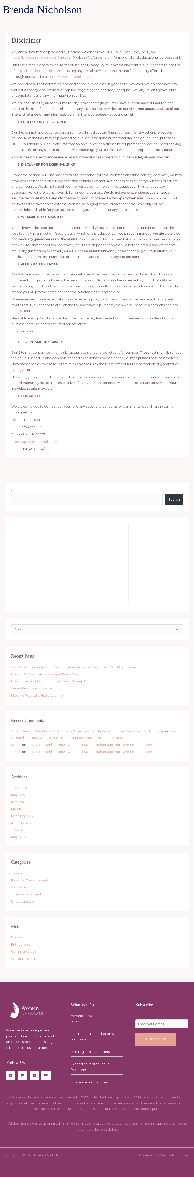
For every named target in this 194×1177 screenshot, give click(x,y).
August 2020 (21, 823)
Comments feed (24, 951)
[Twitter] (22, 1075)
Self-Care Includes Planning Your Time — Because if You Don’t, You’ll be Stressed (75, 667)
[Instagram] (34, 1075)
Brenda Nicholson (42, 9)
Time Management (26, 894)
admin (16, 745)
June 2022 (19, 788)
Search (17, 491)
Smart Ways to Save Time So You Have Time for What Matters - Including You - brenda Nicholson (87, 731)
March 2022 (20, 809)
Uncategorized (23, 901)
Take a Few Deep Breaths (31, 688)
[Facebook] (10, 1075)
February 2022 (22, 816)
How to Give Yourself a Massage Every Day (44, 674)
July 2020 (18, 830)
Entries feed (20, 944)
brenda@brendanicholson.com (36, 442)
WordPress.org (23, 958)
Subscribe (156, 1039)
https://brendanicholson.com (34, 57)
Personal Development (29, 880)
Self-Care (18, 887)
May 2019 (18, 837)
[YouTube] (46, 1075)
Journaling (19, 873)
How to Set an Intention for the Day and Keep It (48, 681)
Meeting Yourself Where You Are (37, 695)
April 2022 (18, 802)
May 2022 (18, 795)
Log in (16, 937)
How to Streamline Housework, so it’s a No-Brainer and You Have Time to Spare (89, 745)
